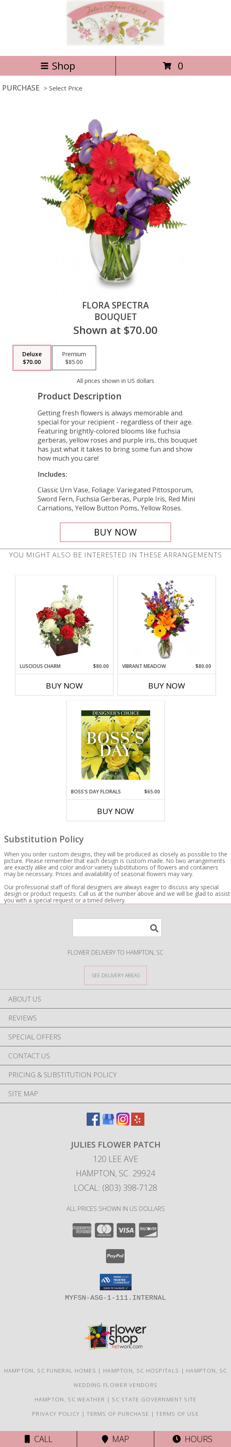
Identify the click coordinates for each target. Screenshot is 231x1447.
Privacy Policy (56, 1413)
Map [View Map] (115, 1439)
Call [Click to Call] (38, 1439)
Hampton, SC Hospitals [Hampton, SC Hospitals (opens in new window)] (141, 1370)
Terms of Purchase (118, 1413)
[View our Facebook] (93, 1123)
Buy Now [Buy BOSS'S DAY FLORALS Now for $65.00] (115, 811)
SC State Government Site (154, 1399)
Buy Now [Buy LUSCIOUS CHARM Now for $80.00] (64, 685)
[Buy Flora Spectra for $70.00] (115, 532)
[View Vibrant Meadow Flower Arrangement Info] (166, 619)
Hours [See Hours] (192, 1439)
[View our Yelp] (137, 1123)
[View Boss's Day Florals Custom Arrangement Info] (115, 744)
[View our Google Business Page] (108, 1123)
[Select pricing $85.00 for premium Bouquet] (74, 358)
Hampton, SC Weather (70, 1399)
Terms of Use (177, 1413)
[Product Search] (117, 927)
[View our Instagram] (123, 1123)
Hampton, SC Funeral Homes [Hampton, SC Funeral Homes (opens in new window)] (50, 1370)
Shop (57, 65)
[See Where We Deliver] (115, 975)
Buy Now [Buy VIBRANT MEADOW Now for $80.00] (166, 685)
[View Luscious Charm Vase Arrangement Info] (64, 619)
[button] (116, 1282)
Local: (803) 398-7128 (115, 1187)
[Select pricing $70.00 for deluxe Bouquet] (32, 358)
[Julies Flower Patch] (115, 44)
